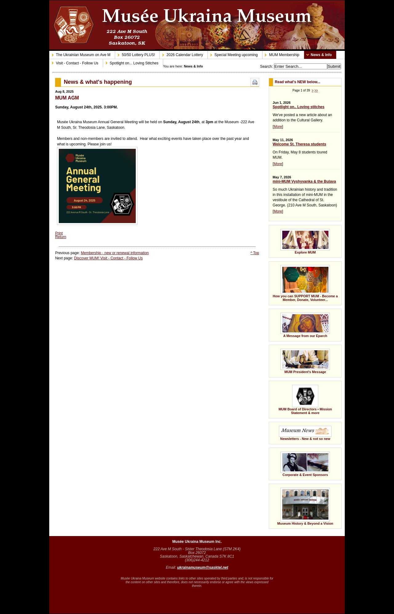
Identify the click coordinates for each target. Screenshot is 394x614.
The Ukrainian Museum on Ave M (80, 54)
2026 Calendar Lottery (181, 54)
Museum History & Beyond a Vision (305, 506)
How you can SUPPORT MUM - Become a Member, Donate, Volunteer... (303, 281)
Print (59, 233)
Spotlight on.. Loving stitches (298, 107)
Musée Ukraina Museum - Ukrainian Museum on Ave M (197, 25)
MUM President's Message (299, 359)
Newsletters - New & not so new (300, 431)
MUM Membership (281, 54)
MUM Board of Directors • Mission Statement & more (300, 398)
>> (316, 90)
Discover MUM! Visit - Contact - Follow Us (108, 258)
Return (60, 237)
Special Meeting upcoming (233, 54)
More (278, 126)
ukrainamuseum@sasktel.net (202, 567)
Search (266, 66)
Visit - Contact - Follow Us (73, 62)
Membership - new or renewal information (115, 253)
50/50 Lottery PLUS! (135, 54)
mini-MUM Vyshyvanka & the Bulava (304, 181)
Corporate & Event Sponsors (299, 462)
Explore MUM (299, 239)
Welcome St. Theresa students (299, 144)
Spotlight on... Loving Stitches (131, 62)
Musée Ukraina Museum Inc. (197, 541)
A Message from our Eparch (299, 323)
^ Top (255, 253)
